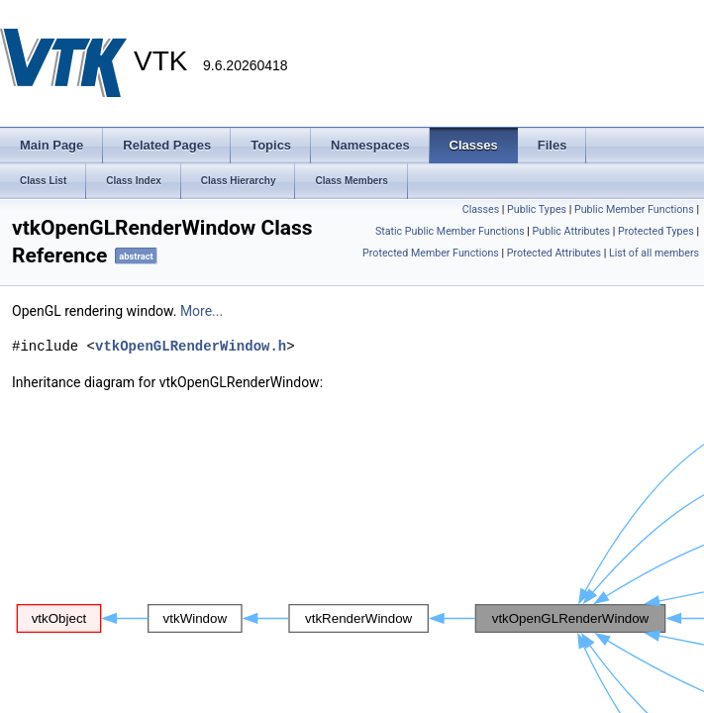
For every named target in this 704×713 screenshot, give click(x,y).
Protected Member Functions (430, 253)
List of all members (654, 253)
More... (201, 311)
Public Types (536, 209)
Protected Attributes (554, 253)
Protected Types (656, 231)
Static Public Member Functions (450, 231)
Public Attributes (572, 231)
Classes (480, 209)
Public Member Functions (634, 209)
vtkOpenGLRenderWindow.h (190, 346)
